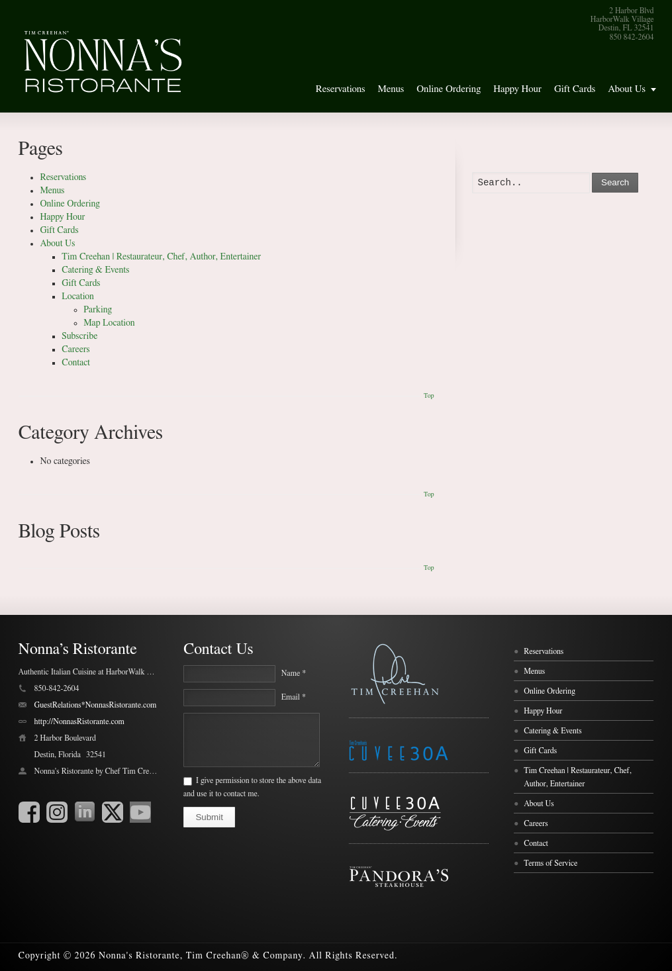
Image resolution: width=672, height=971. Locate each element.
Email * (293, 697)
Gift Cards (574, 89)
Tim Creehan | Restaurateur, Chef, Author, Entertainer (161, 256)
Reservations (340, 89)
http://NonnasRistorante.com (79, 721)
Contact (76, 362)
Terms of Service (550, 863)
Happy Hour (517, 89)
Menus (390, 89)
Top (429, 396)
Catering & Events (95, 270)
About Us (627, 89)
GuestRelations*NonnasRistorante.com (95, 705)
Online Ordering (448, 89)
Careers (75, 349)
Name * (293, 673)
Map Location (108, 323)
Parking (97, 309)
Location (78, 296)
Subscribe (79, 336)
